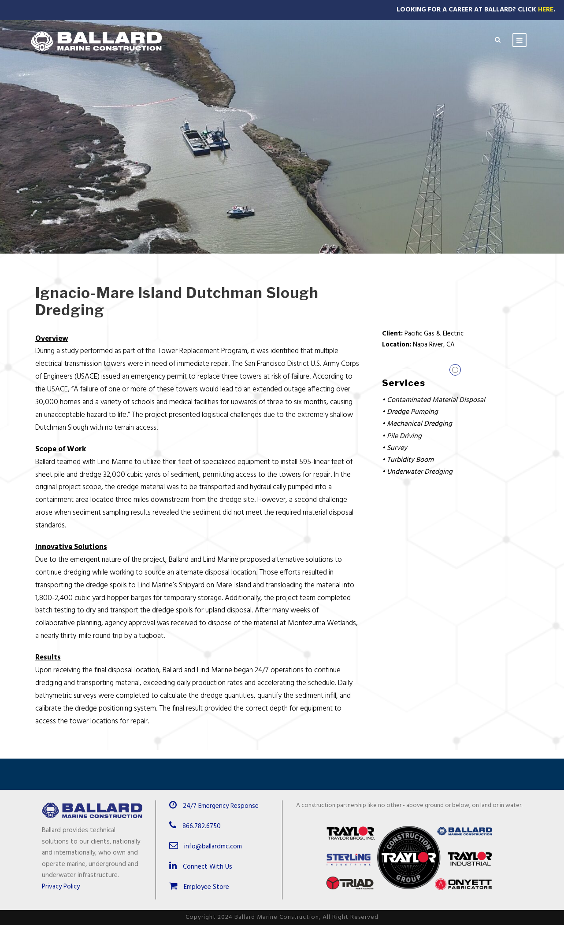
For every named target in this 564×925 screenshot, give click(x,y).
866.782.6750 (201, 826)
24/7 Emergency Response (221, 806)
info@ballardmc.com (213, 846)
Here (545, 9)
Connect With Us (200, 867)
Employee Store (199, 887)
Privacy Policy (61, 886)
